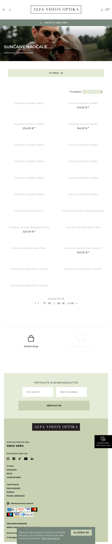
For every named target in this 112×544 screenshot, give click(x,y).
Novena (16, 537)
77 (44, 303)
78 (49, 303)
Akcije (9, 473)
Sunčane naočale (25, 53)
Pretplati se (54, 405)
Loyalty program (14, 477)
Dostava (10, 492)
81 (63, 303)
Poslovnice (12, 470)
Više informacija (50, 538)
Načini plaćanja (13, 488)
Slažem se (81, 532)
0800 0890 (15, 445)
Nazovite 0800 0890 (54, 22)
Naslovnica (9, 53)
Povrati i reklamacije (16, 496)
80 (58, 303)
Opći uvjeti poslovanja (17, 523)
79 (54, 303)
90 (72, 303)
